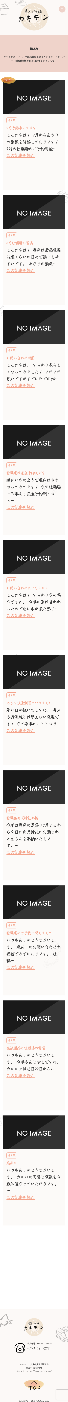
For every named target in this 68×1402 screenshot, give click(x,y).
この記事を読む (20, 156)
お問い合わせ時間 (20, 358)
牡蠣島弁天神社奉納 (22, 818)
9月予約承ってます (21, 128)
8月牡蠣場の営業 (19, 243)
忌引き (11, 1163)
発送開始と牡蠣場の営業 (25, 1048)
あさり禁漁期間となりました (29, 703)
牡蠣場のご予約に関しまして (29, 933)
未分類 (11, 120)
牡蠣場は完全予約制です (25, 473)
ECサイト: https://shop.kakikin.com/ (34, 1371)
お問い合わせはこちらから (27, 588)
